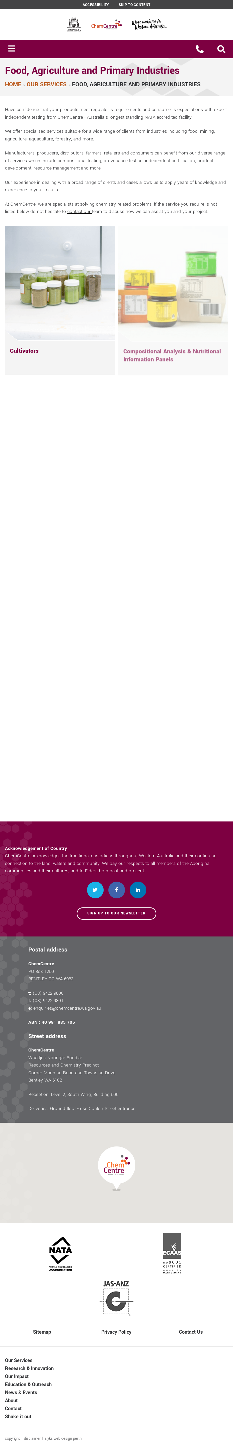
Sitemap (42, 1332)
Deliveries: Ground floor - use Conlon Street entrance (81, 1108)
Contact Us (191, 1332)
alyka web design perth (63, 1438)
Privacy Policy (116, 1332)
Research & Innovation (29, 1368)
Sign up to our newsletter (116, 913)
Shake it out (18, 1416)
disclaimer (32, 1438)
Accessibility (96, 5)
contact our (79, 211)
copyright (12, 1438)
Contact (13, 1408)
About (11, 1400)
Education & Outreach (28, 1384)
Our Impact (17, 1376)
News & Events (21, 1392)
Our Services (18, 1360)
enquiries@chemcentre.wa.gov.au (67, 1008)
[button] (221, 49)
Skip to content (135, 5)
